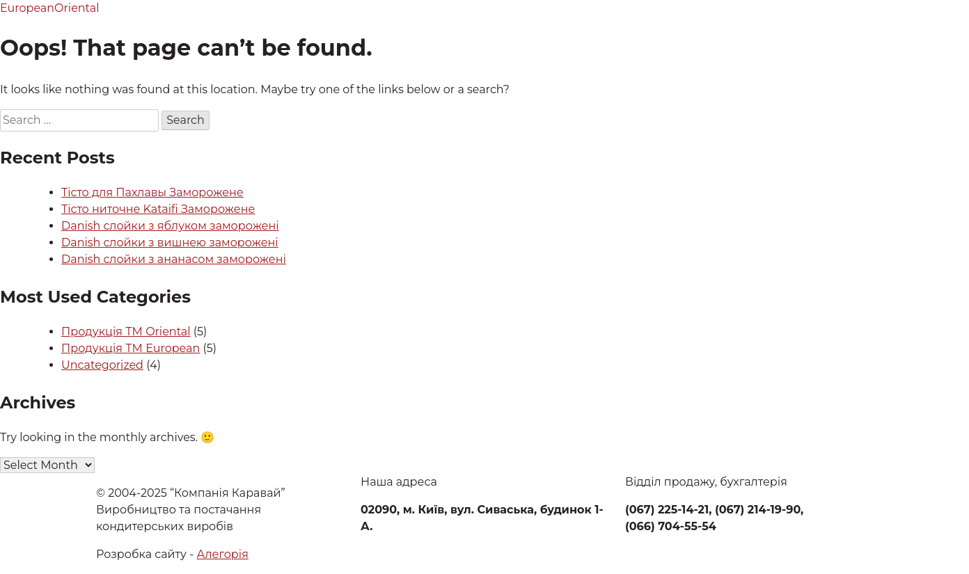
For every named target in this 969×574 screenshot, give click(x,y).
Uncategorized (102, 365)
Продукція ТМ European (130, 348)
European (27, 8)
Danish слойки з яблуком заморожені (170, 225)
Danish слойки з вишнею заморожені (169, 242)
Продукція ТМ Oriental (126, 331)
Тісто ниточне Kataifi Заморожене (158, 209)
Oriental (76, 8)
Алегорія (223, 554)
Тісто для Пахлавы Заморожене (152, 192)
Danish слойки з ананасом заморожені (173, 259)
